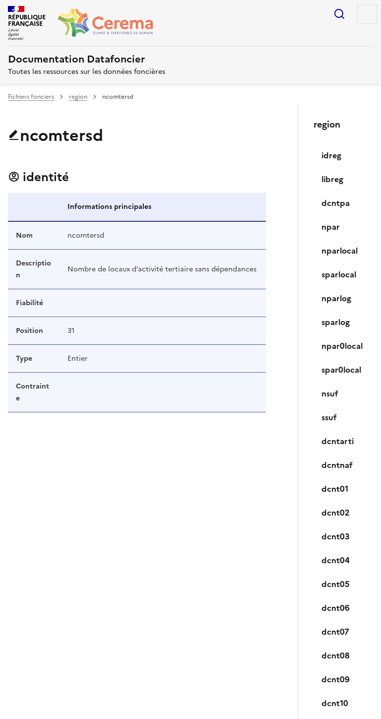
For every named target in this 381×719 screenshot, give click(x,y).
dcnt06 (335, 608)
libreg (332, 179)
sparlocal (338, 274)
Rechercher (339, 14)
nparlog (336, 298)
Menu (367, 14)
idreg (331, 155)
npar (330, 227)
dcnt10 (334, 703)
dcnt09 (335, 679)
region (78, 96)
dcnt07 (335, 632)
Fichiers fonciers (31, 96)
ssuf (329, 417)
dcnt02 (335, 513)
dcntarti (337, 441)
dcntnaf (337, 465)
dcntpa (335, 203)
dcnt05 (335, 584)
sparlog (335, 322)
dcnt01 (334, 489)
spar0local (341, 370)
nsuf (329, 393)
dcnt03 (335, 536)
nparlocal (339, 251)
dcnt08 (335, 655)
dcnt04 (335, 560)
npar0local (342, 346)
